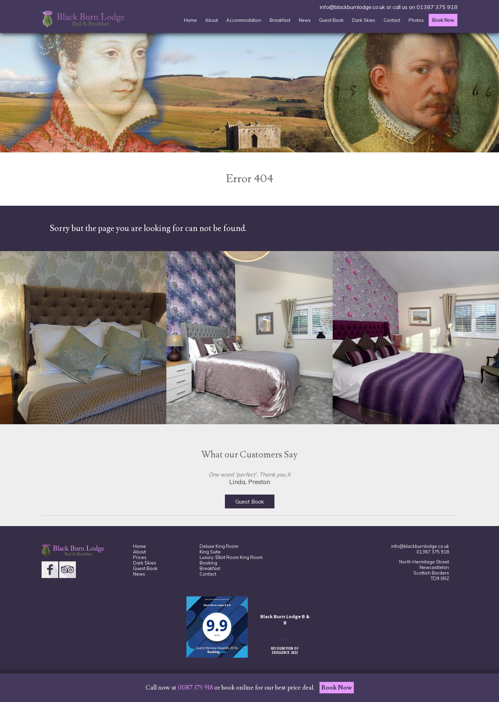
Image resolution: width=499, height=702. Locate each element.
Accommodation (243, 20)
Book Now (443, 20)
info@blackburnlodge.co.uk (352, 6)
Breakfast (280, 20)
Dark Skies (363, 20)
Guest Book (331, 20)
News (305, 20)
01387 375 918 (437, 6)
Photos (416, 20)
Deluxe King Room (219, 546)
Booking (208, 563)
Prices (140, 557)
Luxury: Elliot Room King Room (231, 557)
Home (190, 20)
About (211, 20)
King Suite (210, 551)
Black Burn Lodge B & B (284, 619)
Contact (392, 20)
